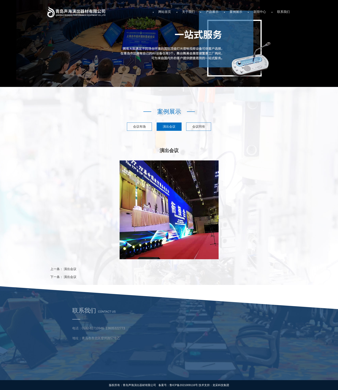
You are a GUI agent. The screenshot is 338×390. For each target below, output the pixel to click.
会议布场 (139, 126)
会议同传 (198, 126)
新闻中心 (274, 11)
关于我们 (202, 11)
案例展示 (250, 11)
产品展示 (226, 11)
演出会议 (169, 126)
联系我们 (297, 11)
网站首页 (178, 11)
